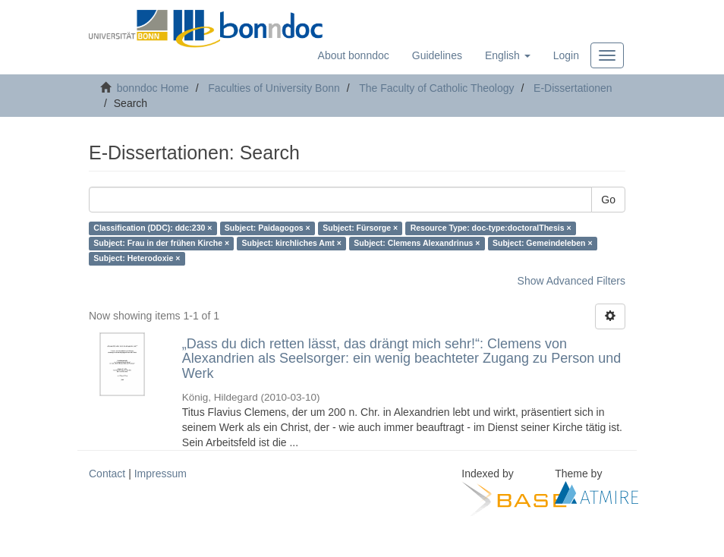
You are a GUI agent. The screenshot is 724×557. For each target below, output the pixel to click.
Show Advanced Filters (571, 281)
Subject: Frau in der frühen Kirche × (161, 243)
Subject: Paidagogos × (267, 228)
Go (608, 200)
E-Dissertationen (573, 88)
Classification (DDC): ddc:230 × (152, 228)
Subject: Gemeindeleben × (543, 243)
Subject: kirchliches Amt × (292, 243)
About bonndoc (353, 55)
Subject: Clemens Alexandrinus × (417, 243)
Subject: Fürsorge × (360, 228)
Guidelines (437, 55)
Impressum (160, 473)
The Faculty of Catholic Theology (436, 88)
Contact (107, 473)
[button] (508, 55)
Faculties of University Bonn (274, 88)
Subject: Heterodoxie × (136, 258)
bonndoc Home (153, 88)
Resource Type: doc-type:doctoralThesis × (491, 228)
